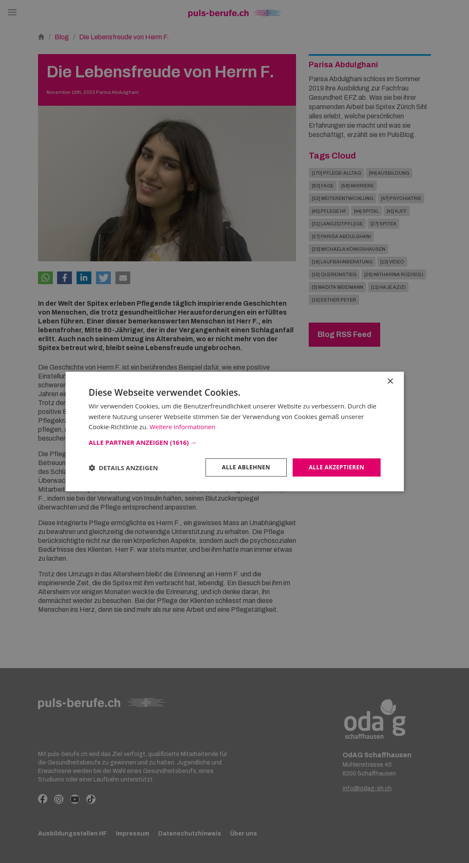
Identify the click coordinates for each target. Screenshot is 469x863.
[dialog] (234, 431)
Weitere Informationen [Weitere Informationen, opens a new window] (183, 426)
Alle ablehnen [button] (243, 467)
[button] (235, 442)
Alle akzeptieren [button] (335, 467)
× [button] (390, 381)
